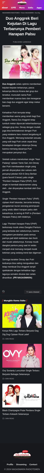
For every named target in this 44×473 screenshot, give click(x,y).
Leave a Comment (33, 292)
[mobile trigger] (4, 2)
